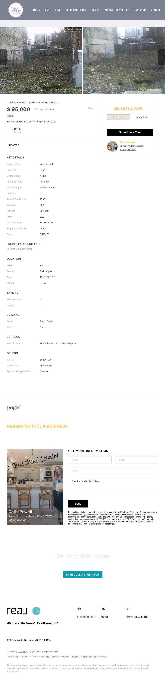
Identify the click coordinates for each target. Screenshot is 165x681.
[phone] (113, 470)
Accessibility (101, 657)
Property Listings (78, 657)
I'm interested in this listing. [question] (113, 486)
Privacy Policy (93, 521)
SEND (78, 503)
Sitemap (91, 657)
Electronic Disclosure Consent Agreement (138, 512)
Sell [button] (57, 10)
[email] (136, 459)
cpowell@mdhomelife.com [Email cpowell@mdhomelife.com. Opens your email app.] (132, 146)
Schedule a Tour (130, 132)
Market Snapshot (117, 10)
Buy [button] (47, 10)
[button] (15, 10)
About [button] (95, 10)
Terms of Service (75, 521)
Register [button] (140, 10)
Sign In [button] (155, 10)
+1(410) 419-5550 (128, 149)
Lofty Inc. (22, 651)
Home (36, 10)
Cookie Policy (44, 657)
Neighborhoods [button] (76, 10)
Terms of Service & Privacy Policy (21, 657)
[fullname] (90, 459)
